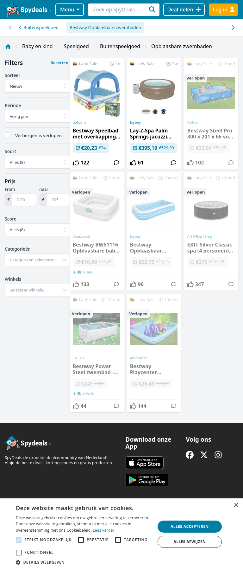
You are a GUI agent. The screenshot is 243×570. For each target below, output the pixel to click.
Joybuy (135, 122)
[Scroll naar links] (232, 27)
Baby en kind (37, 46)
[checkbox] (7, 135)
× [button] (236, 505)
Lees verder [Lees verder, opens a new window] (104, 530)
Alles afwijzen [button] (190, 541)
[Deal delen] (184, 9)
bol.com (79, 122)
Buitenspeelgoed (39, 27)
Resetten (59, 63)
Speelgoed (76, 46)
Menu (69, 9)
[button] (83, 562)
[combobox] (38, 259)
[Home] (8, 46)
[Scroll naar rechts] (10, 27)
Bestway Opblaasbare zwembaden (105, 27)
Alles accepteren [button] (190, 526)
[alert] (121, 534)
